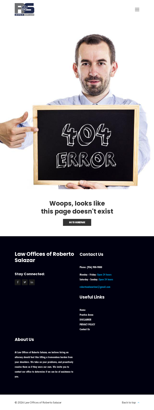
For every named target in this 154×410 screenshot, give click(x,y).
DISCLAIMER (85, 319)
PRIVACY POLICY (87, 324)
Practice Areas (86, 314)
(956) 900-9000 (94, 267)
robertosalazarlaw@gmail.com (95, 287)
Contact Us (85, 329)
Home (82, 310)
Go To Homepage (77, 222)
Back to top (129, 402)
